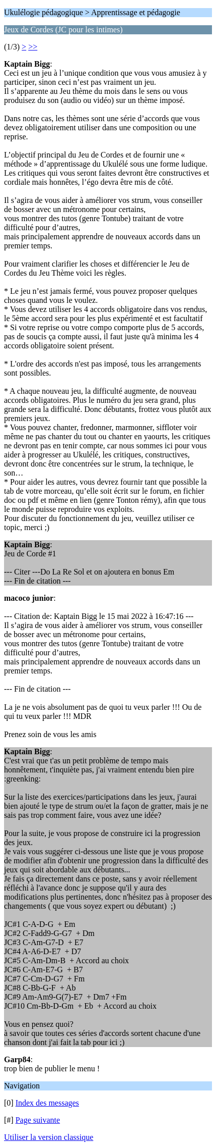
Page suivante (38, 1120)
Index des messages (47, 1103)
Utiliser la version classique (48, 1137)
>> (32, 46)
